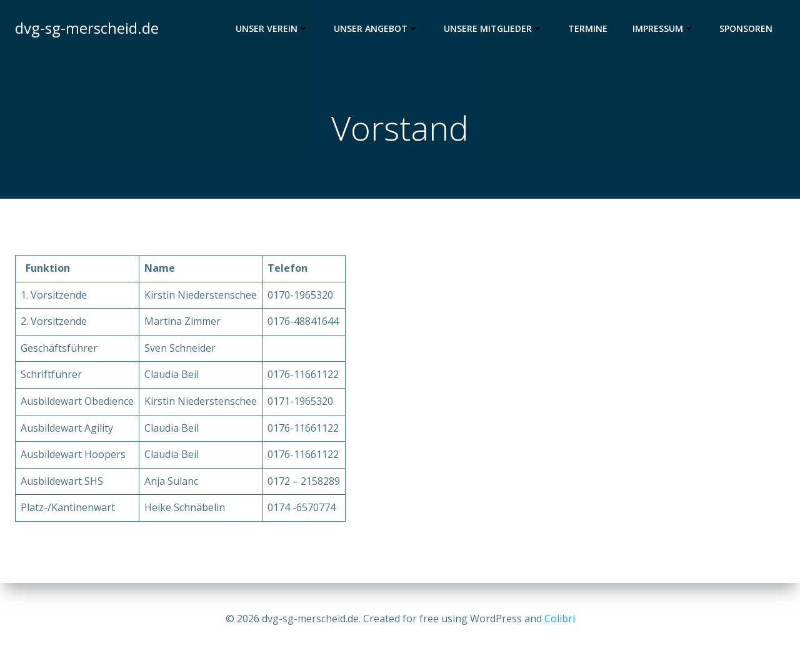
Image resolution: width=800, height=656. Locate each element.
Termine (588, 28)
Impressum (663, 28)
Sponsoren (745, 28)
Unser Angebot (376, 28)
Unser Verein (272, 28)
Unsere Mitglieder (493, 28)
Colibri (559, 618)
